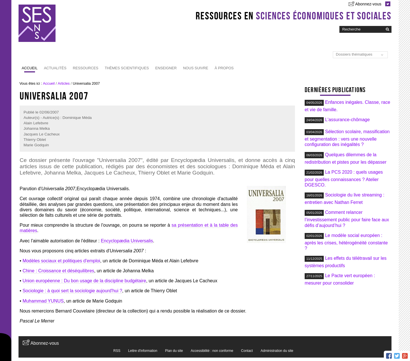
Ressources (86, 68)
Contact (247, 351)
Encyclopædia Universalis (127, 240)
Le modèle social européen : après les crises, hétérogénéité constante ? (346, 242)
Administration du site (277, 351)
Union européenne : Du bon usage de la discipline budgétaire (84, 280)
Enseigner (166, 68)
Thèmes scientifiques (127, 68)
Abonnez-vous (368, 4)
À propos (224, 68)
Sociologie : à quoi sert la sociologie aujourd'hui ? (72, 290)
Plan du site (174, 351)
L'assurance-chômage (347, 119)
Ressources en (293, 15)
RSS (116, 351)
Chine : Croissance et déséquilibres (58, 270)
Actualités (55, 68)
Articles (64, 83)
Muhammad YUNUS (43, 301)
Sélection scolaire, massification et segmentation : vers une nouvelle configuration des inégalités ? (347, 138)
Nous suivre (195, 68)
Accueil (29, 68)
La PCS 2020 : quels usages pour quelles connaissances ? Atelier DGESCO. (344, 178)
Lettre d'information (142, 351)
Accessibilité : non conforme (212, 351)
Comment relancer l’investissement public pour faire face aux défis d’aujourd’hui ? (347, 219)
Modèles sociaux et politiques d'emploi (61, 260)
